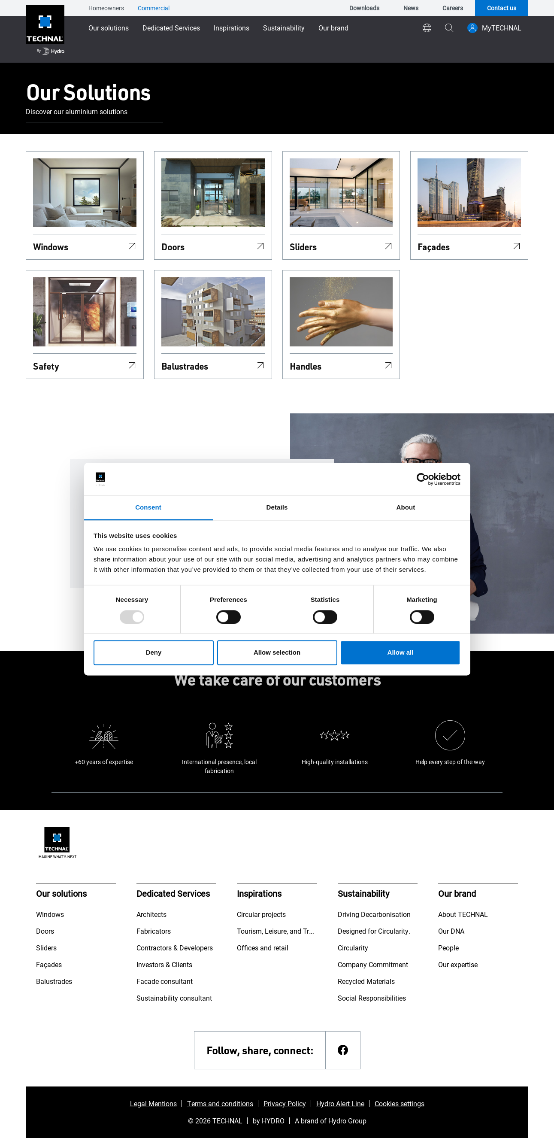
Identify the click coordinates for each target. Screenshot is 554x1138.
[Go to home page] (45, 31)
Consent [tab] (148, 507)
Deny (154, 652)
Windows (50, 246)
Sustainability (284, 27)
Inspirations (231, 27)
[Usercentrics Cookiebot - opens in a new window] (422, 479)
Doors (173, 246)
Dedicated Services (171, 27)
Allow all (400, 652)
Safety (46, 366)
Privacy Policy (284, 1103)
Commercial (154, 8)
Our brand (333, 27)
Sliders (303, 246)
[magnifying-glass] (449, 28)
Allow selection (277, 652)
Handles (305, 366)
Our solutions (108, 27)
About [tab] (406, 507)
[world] (427, 28)
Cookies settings (399, 1103)
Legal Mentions (153, 1103)
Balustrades (184, 366)
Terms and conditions (220, 1103)
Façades (434, 246)
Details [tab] (277, 507)
